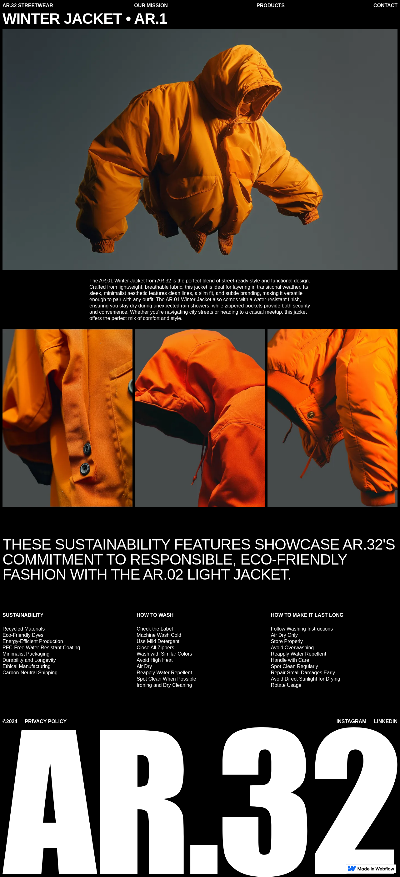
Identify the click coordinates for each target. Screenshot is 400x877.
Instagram (352, 721)
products (271, 5)
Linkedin (386, 721)
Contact (385, 5)
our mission (151, 5)
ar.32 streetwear (27, 5)
